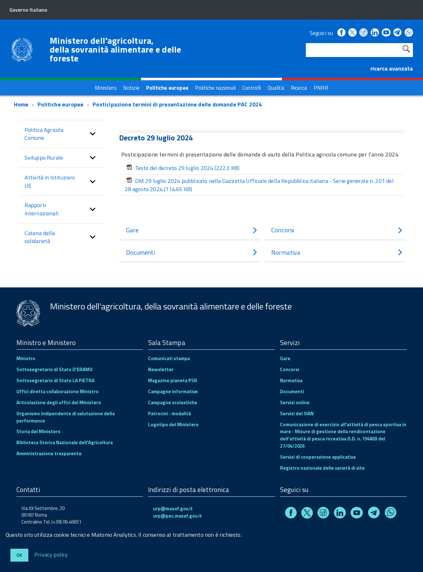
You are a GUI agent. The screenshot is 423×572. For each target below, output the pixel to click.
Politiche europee (60, 104)
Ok (19, 555)
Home (21, 104)
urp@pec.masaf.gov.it (177, 515)
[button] (92, 134)
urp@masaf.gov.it (173, 508)
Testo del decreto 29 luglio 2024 (183, 168)
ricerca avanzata (391, 68)
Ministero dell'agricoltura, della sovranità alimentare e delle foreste (115, 49)
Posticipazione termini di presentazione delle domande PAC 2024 (177, 104)
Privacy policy (51, 554)
